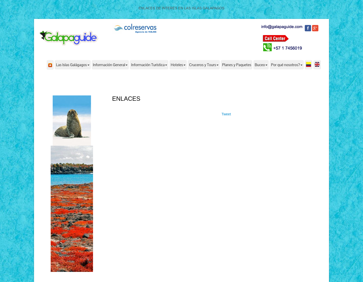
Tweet (226, 114)
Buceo (261, 64)
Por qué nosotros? (286, 64)
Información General (110, 64)
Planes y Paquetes (236, 64)
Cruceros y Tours (204, 64)
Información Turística (149, 64)
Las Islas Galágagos (72, 64)
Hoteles (178, 64)
